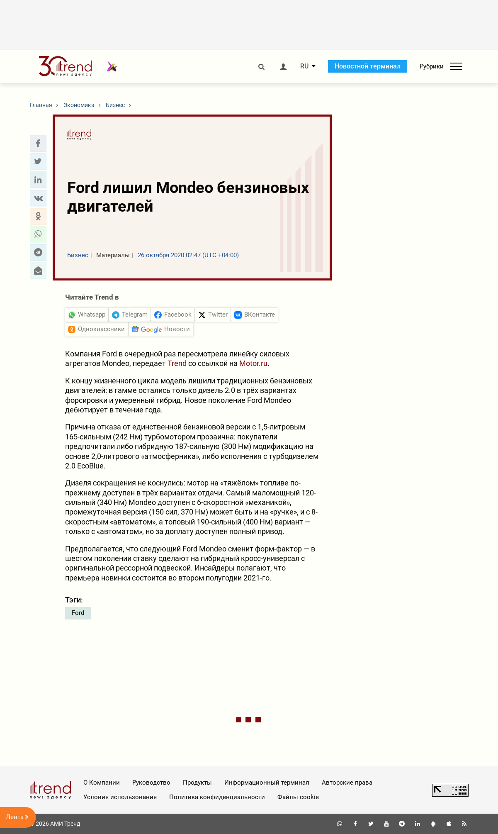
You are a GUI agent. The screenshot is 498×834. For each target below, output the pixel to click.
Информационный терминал (266, 782)
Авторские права (347, 782)
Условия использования (120, 797)
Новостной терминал (368, 66)
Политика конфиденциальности (217, 797)
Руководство (151, 782)
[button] (38, 143)
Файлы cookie (298, 797)
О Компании (101, 782)
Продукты (197, 782)
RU (304, 66)
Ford (78, 613)
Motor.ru (253, 363)
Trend (177, 363)
